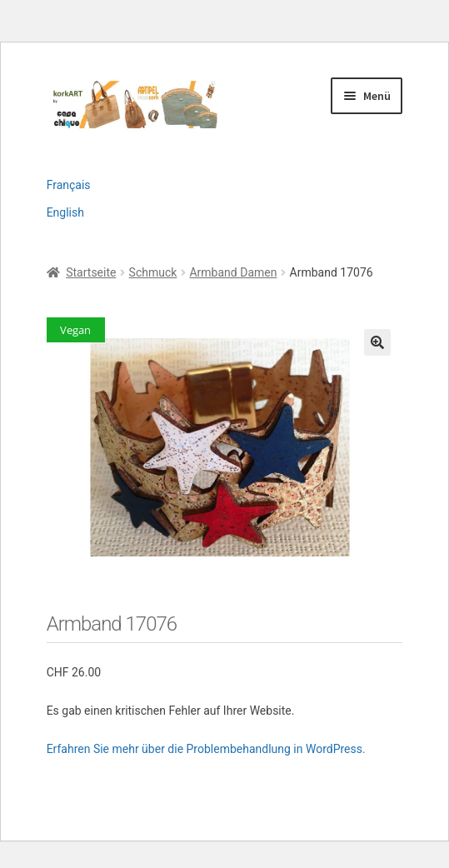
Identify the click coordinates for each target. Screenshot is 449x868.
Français (69, 185)
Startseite (91, 272)
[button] (377, 342)
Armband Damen (233, 272)
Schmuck (153, 272)
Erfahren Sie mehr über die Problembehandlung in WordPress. (206, 749)
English (65, 212)
